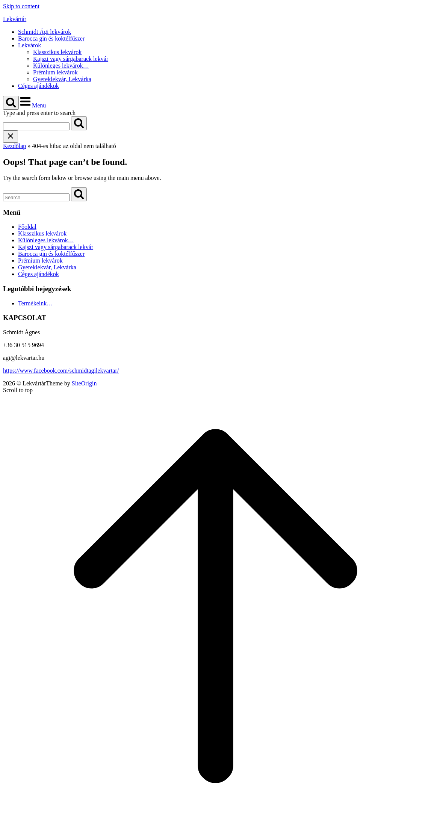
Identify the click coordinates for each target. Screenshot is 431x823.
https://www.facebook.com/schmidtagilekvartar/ (61, 370)
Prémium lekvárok (55, 72)
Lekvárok (29, 45)
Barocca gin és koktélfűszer (51, 38)
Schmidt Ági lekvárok (44, 32)
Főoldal (27, 226)
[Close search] (10, 136)
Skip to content (21, 6)
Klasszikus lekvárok (57, 52)
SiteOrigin (84, 383)
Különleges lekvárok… (61, 65)
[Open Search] (11, 103)
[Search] (79, 123)
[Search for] (36, 126)
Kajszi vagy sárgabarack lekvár (70, 59)
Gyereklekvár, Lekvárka (62, 79)
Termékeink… (35, 303)
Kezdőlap (14, 146)
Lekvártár (14, 19)
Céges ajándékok (38, 86)
